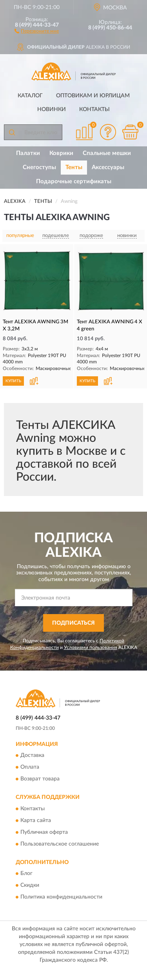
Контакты (94, 109)
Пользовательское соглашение (59, 844)
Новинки (51, 109)
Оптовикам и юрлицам (93, 95)
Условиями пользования (90, 647)
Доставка (32, 755)
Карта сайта (35, 820)
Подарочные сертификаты (73, 181)
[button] (37, 30)
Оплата (29, 767)
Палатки (28, 153)
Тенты (73, 167)
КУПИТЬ (13, 381)
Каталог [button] (30, 95)
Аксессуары (108, 167)
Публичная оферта (44, 832)
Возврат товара (40, 779)
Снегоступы (39, 167)
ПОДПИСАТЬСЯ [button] (73, 623)
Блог (26, 874)
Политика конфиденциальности (61, 897)
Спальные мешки (107, 153)
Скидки (29, 885)
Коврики (61, 153)
